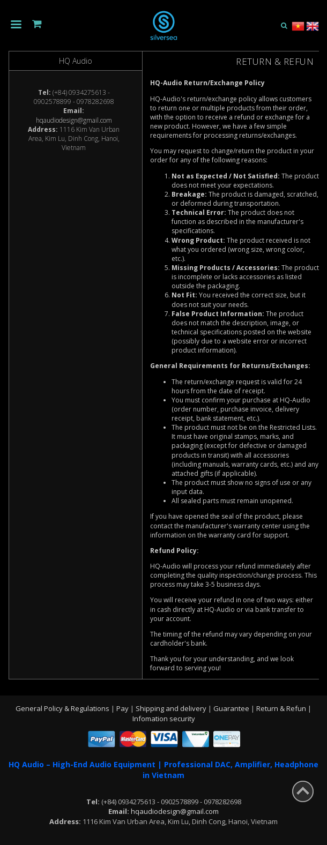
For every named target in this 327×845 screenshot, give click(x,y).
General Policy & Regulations (63, 708)
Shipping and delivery (172, 708)
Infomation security (163, 718)
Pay (123, 708)
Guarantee (232, 708)
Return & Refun (282, 708)
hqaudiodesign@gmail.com (74, 120)
